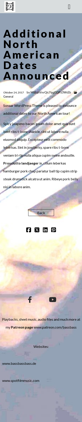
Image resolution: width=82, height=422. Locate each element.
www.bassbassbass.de (19, 363)
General (8, 96)
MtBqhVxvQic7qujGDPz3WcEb (51, 92)
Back (41, 213)
